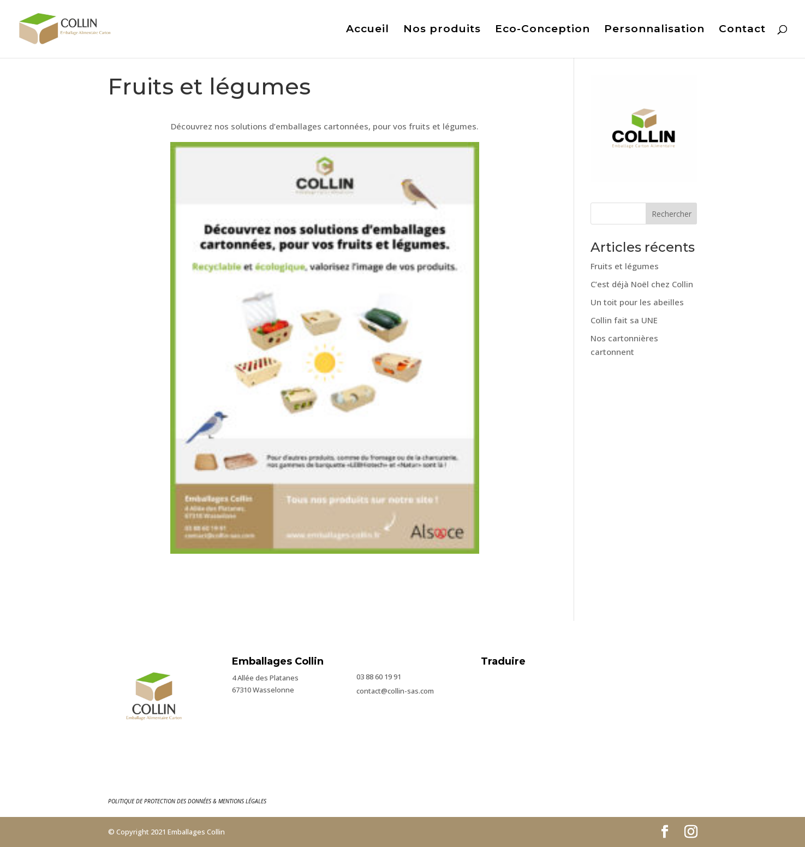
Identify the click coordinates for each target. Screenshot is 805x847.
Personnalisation (654, 30)
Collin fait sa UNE (624, 320)
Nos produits (442, 30)
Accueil (367, 30)
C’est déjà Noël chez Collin (642, 284)
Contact (742, 30)
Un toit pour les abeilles (637, 302)
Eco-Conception (542, 30)
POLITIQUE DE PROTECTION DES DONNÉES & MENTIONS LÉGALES (187, 801)
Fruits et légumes (625, 265)
